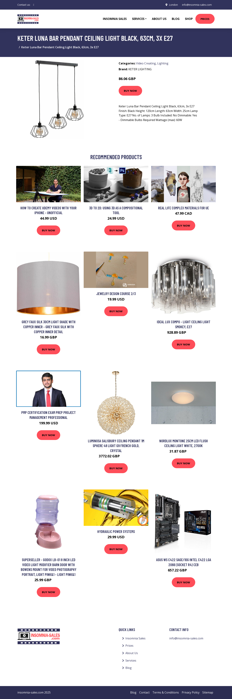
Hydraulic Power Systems (116, 531)
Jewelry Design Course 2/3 (116, 293)
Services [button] (138, 19)
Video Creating (146, 63)
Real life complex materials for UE (183, 208)
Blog (176, 19)
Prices (205, 19)
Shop (189, 19)
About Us (159, 19)
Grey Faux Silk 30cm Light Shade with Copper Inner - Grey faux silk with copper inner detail (48, 327)
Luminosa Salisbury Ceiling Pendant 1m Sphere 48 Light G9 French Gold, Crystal (116, 446)
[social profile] (34, 4)
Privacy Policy (190, 692)
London (173, 4)
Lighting (162, 63)
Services (130, 660)
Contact (144, 692)
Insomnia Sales (115, 19)
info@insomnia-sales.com (197, 4)
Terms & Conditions (165, 692)
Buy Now (130, 90)
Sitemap (207, 692)
